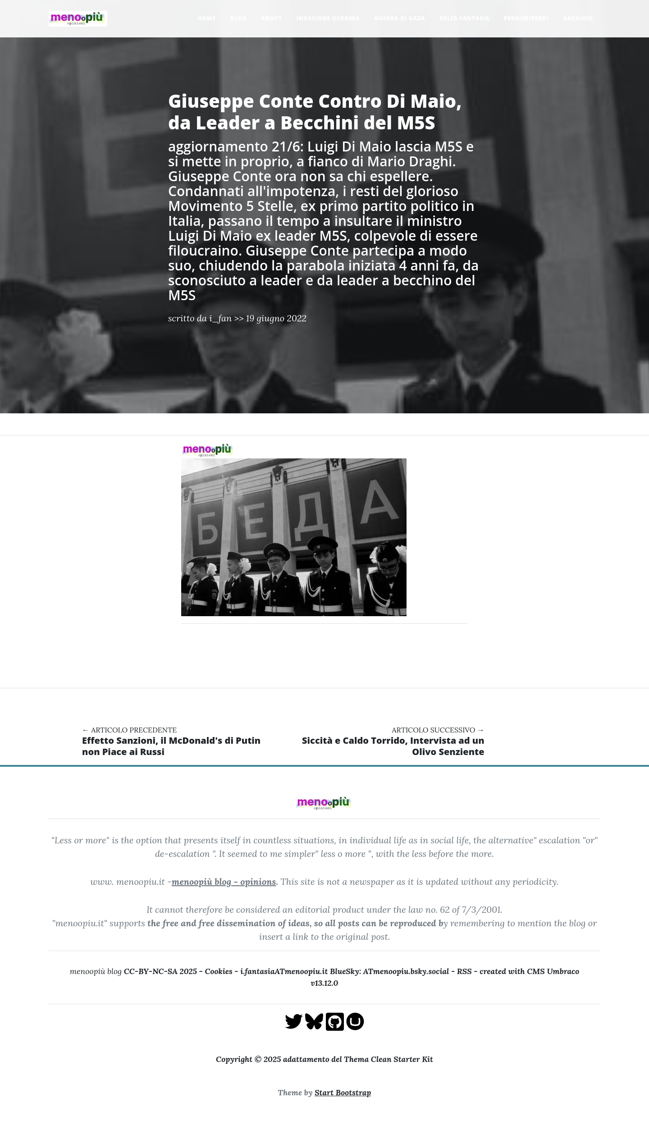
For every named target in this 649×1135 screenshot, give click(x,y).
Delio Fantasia (464, 18)
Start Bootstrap (343, 1092)
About (271, 18)
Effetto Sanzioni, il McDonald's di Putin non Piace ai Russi (171, 746)
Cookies (218, 971)
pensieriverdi (526, 18)
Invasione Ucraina (328, 18)
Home (207, 18)
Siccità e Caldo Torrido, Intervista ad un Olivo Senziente (393, 746)
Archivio (578, 18)
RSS (464, 971)
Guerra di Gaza (400, 18)
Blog (238, 18)
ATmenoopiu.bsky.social (406, 971)
